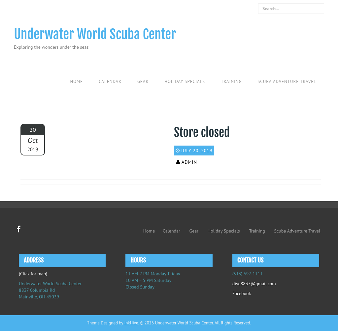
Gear (143, 81)
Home (76, 81)
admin (189, 162)
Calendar (110, 81)
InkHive (131, 323)
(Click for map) (33, 274)
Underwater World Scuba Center (95, 34)
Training (231, 81)
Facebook (241, 293)
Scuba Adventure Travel (286, 81)
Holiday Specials (184, 81)
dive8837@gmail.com (254, 284)
